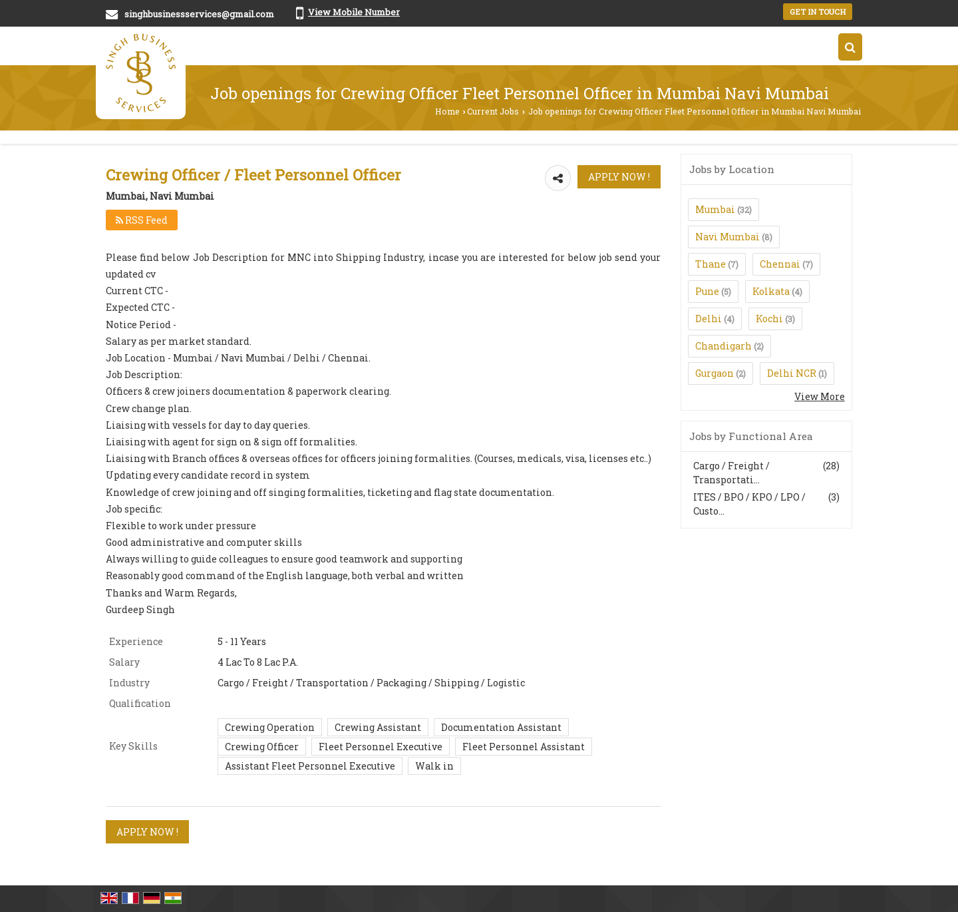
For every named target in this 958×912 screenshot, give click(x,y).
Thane (710, 264)
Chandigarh (723, 346)
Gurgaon (714, 373)
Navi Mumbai (727, 236)
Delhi (708, 318)
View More (819, 396)
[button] (354, 12)
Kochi (769, 318)
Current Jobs (493, 111)
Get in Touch (818, 12)
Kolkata (771, 291)
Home (447, 111)
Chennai (780, 264)
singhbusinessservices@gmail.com (199, 14)
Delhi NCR (791, 373)
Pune (707, 291)
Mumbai (715, 209)
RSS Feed (142, 220)
